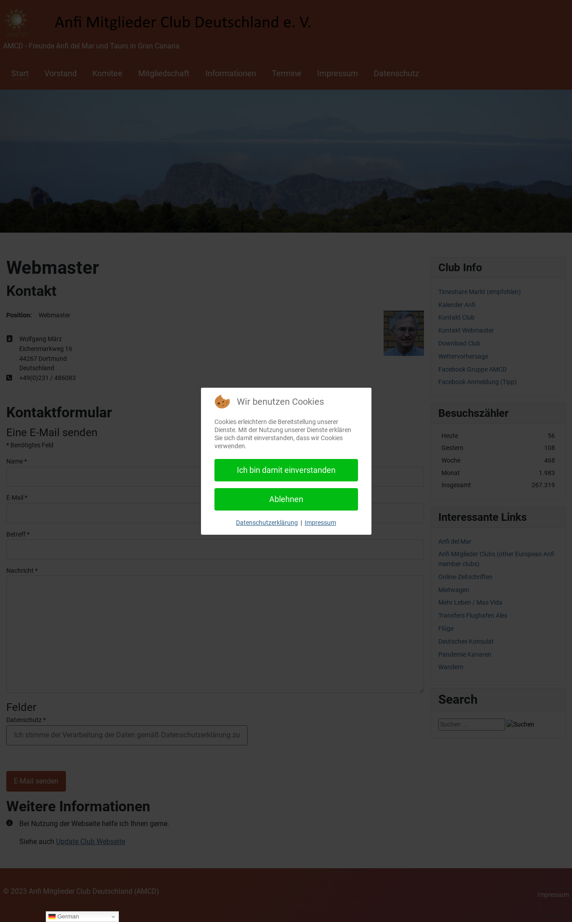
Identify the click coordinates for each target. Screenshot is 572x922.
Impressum (320, 522)
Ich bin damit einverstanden (286, 470)
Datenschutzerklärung (267, 522)
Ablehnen (286, 499)
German (63, 916)
